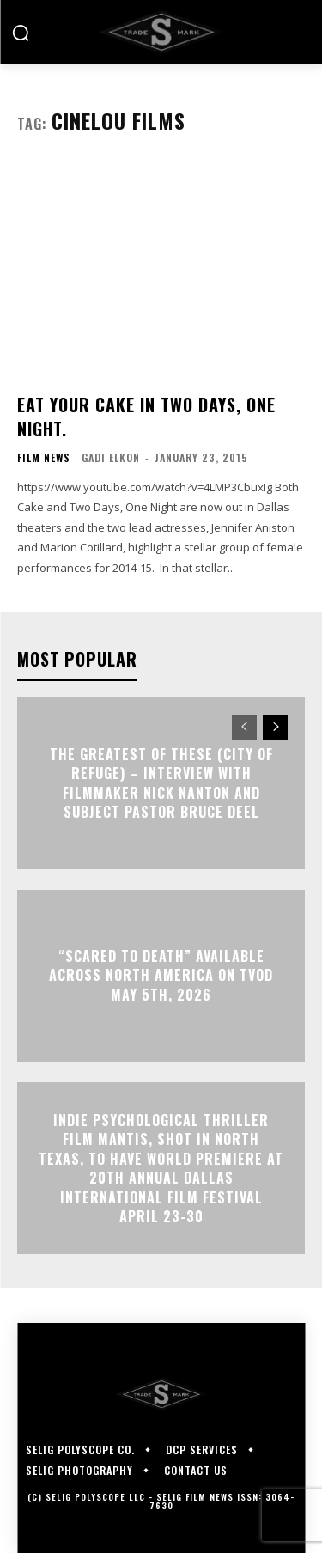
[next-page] (275, 727)
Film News (43, 458)
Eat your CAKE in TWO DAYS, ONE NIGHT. (146, 417)
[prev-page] (244, 727)
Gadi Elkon (111, 457)
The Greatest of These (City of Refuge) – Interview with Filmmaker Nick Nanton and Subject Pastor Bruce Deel (161, 783)
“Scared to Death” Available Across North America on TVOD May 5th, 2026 (161, 975)
